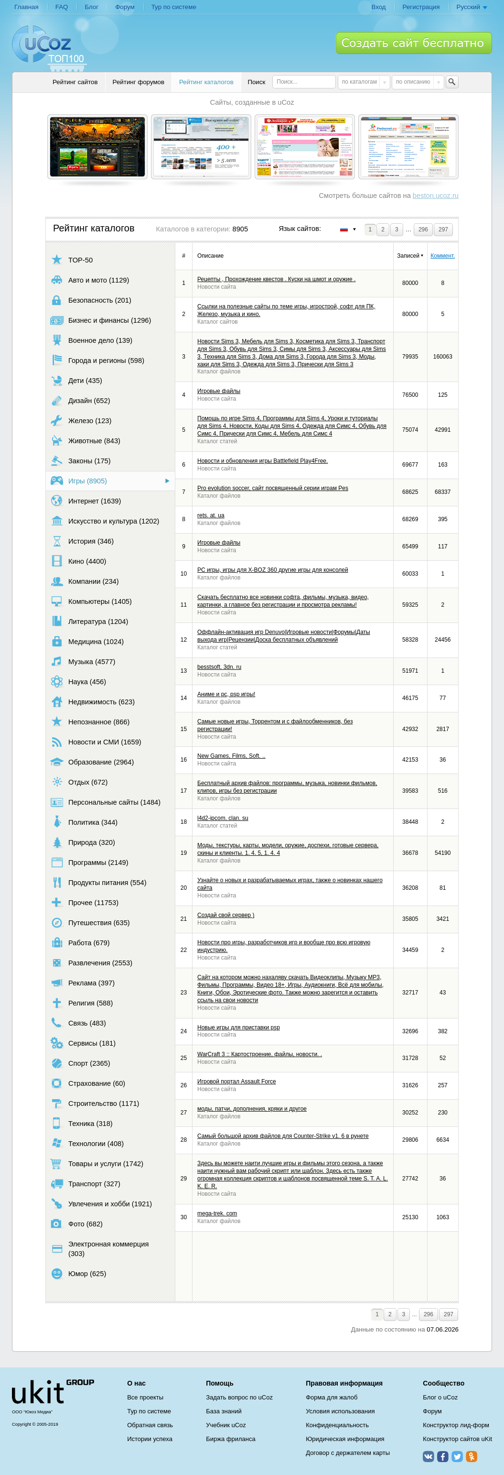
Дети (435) (76, 380)
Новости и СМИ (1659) (95, 742)
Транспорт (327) (85, 1184)
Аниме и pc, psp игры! (226, 694)
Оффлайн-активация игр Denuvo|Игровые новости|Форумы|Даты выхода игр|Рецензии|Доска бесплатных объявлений (283, 636)
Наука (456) (78, 681)
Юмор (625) (78, 1273)
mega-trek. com (217, 1213)
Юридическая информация (345, 1438)
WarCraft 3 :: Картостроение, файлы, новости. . (259, 1054)
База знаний (224, 1411)
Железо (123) (80, 420)
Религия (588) (81, 1003)
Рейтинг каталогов (206, 82)
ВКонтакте (428, 1456)
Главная (26, 7)
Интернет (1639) (85, 501)
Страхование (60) (87, 1083)
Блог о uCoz (440, 1397)
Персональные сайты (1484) (105, 802)
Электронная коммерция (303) (99, 1248)
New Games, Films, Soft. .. (231, 756)
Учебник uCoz (226, 1425)
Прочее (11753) (84, 902)
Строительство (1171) (94, 1103)
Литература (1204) (89, 621)
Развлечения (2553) (91, 963)
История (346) (82, 541)
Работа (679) (80, 943)
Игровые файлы (218, 391)
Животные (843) (85, 441)
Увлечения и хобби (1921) (101, 1204)
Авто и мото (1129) (89, 280)
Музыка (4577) (82, 661)
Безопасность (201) (90, 300)
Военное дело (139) (91, 340)
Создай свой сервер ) (225, 915)
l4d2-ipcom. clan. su (222, 818)
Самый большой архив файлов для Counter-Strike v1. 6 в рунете (283, 1136)
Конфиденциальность (337, 1425)
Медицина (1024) (87, 641)
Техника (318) (81, 1123)
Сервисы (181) (83, 1043)
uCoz (53, 1391)
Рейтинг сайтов (75, 82)
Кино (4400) (78, 561)
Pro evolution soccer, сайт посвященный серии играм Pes (272, 488)
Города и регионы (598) (97, 360)
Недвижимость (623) (92, 702)
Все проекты (145, 1397)
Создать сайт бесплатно (414, 43)
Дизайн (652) (80, 400)
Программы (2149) (89, 862)
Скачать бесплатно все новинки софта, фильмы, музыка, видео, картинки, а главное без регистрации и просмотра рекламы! (283, 601)
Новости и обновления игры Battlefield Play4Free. (262, 461)
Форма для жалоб (331, 1397)
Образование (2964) (92, 762)
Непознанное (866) (89, 722)
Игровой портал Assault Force (236, 1081)
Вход (378, 7)
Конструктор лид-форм (456, 1425)
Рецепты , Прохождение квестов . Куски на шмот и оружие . (276, 279)
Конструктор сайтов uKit (457, 1438)
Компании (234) (84, 581)
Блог (91, 7)
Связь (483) (78, 1023)
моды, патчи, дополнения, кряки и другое (252, 1108)
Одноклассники (471, 1456)
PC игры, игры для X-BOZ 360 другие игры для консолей (272, 570)
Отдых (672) (78, 782)
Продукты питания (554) (98, 882)
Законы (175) (80, 461)
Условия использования (340, 1411)
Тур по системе (173, 7)
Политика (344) (84, 822)
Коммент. (442, 255)
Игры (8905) (78, 481)
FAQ (61, 7)
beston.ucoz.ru (436, 195)
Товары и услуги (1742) (96, 1163)
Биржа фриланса (230, 1438)
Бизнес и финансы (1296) (100, 320)
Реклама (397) (82, 983)
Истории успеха (149, 1438)
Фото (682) (76, 1224)
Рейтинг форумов (138, 82)
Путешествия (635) (90, 922)
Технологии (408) (87, 1143)
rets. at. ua (211, 515)
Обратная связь (150, 1425)
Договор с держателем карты (348, 1452)
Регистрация (421, 7)
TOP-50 (71, 260)
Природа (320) (82, 842)
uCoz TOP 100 (49, 48)
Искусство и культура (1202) (104, 521)
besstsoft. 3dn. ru (219, 667)
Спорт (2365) (80, 1063)
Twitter (457, 1456)
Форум (125, 7)
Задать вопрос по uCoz (239, 1397)
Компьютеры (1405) (91, 601)
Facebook (443, 1456)
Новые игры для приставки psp (238, 1027)
